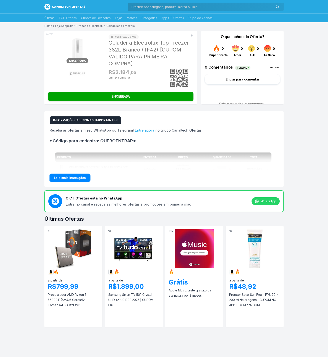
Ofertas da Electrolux (89, 26)
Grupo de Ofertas (200, 18)
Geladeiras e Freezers (120, 26)
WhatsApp (265, 201)
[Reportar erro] (192, 35)
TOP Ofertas (68, 18)
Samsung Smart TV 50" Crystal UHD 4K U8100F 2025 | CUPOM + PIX (132, 300)
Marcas (132, 18)
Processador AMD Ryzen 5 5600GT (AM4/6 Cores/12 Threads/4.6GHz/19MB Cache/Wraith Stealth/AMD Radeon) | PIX (67, 300)
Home (48, 26)
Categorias (149, 18)
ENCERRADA (121, 96)
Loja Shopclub (64, 26)
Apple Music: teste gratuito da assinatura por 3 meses (190, 292)
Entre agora (144, 130)
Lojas (118, 18)
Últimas (49, 18)
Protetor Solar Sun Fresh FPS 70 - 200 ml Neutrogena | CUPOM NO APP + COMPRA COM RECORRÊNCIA (253, 300)
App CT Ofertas (172, 18)
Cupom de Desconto (96, 18)
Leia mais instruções (70, 178)
